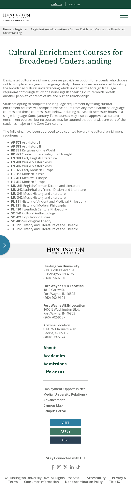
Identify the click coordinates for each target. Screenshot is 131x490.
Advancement (54, 400)
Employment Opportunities (64, 389)
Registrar (21, 29)
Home (7, 29)
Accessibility (96, 478)
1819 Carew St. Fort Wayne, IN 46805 (59, 292)
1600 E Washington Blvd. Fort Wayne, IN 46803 (61, 311)
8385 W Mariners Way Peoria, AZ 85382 (59, 331)
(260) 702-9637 (54, 317)
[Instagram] (59, 467)
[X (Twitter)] (65, 467)
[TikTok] (78, 467)
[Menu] (123, 17)
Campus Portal (54, 411)
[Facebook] (53, 467)
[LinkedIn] (71, 467)
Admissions (55, 363)
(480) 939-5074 (54, 337)
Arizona (74, 4)
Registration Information (49, 29)
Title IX (114, 482)
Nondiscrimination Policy (84, 482)
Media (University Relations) (65, 394)
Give (65, 440)
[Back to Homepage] (65, 250)
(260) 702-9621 (54, 297)
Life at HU (53, 372)
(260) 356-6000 (54, 278)
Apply (65, 431)
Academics (54, 355)
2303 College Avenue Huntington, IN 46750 (59, 272)
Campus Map (53, 405)
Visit (65, 423)
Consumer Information (41, 482)
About (49, 347)
